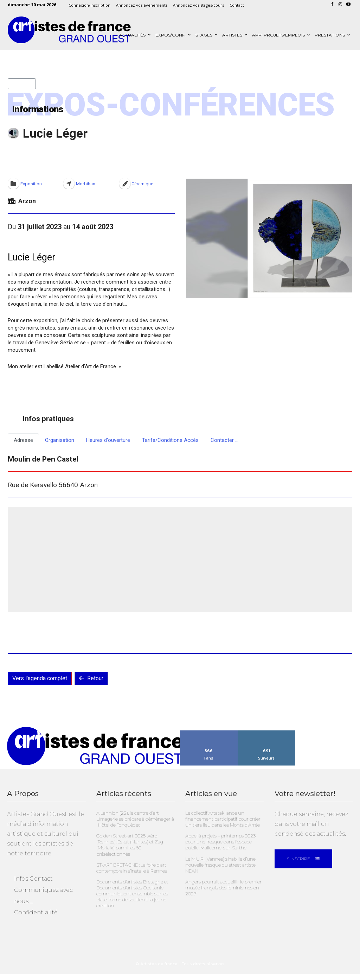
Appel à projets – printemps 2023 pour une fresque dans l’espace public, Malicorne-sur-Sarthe (220, 841)
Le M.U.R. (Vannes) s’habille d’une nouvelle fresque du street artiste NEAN (220, 864)
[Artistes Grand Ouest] (69, 30)
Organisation (59, 440)
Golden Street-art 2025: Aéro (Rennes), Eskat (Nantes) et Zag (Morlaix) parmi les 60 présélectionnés (129, 844)
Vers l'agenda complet (39, 678)
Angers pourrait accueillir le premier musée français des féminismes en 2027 (223, 887)
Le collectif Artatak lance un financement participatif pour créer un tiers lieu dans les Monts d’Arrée (222, 819)
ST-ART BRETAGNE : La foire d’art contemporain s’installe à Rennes (131, 867)
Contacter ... (224, 440)
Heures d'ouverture (108, 440)
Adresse (23, 440)
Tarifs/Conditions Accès (170, 440)
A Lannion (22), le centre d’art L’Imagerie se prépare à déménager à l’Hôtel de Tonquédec (135, 819)
